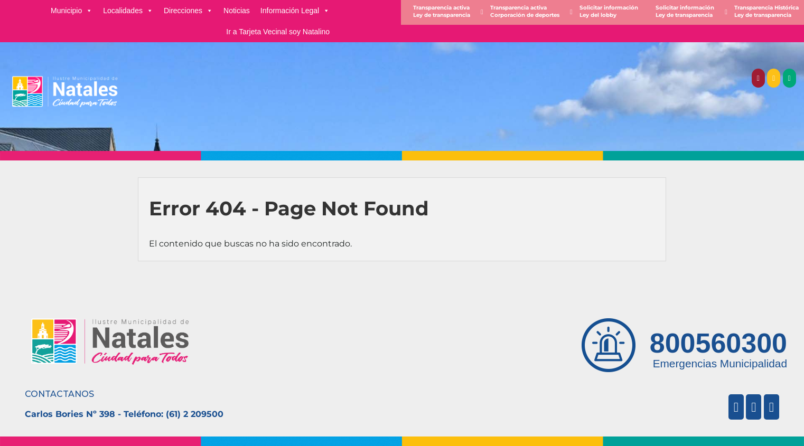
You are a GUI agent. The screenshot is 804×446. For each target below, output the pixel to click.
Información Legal (295, 10)
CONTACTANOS (59, 394)
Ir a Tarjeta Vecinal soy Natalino (278, 31)
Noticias (236, 10)
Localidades (128, 10)
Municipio (71, 10)
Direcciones (188, 10)
